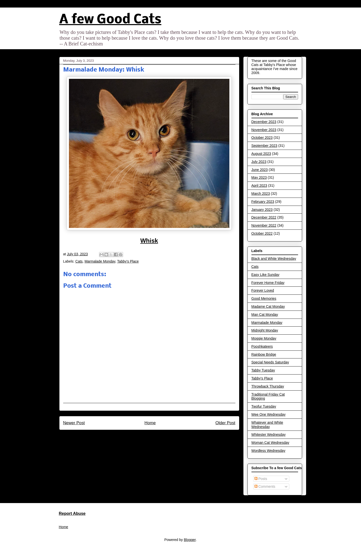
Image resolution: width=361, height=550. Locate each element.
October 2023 (262, 138)
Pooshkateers (262, 346)
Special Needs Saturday (270, 362)
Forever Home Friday (268, 283)
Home (150, 422)
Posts (260, 479)
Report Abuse (72, 513)
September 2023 (264, 146)
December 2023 (264, 122)
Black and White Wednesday (273, 259)
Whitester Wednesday (268, 435)
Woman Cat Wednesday (270, 443)
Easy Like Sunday (265, 275)
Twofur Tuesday (263, 406)
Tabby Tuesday (263, 370)
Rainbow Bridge (263, 354)
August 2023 (261, 154)
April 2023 (259, 186)
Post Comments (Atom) (160, 436)
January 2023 (262, 210)
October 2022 (262, 233)
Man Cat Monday (264, 315)
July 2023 (258, 162)
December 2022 (264, 217)
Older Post (225, 422)
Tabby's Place (128, 261)
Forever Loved (262, 290)
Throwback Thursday (267, 386)
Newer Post (74, 422)
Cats (79, 261)
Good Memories (264, 298)
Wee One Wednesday (268, 414)
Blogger (190, 540)
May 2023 (259, 177)
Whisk (149, 240)
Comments (265, 486)
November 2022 (264, 225)
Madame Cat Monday (268, 306)
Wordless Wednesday (268, 451)
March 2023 (260, 194)
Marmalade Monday (99, 261)
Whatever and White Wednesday (267, 424)
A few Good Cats (110, 20)
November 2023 (264, 130)
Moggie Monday (264, 338)
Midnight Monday (264, 330)
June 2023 (259, 170)
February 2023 (262, 202)
